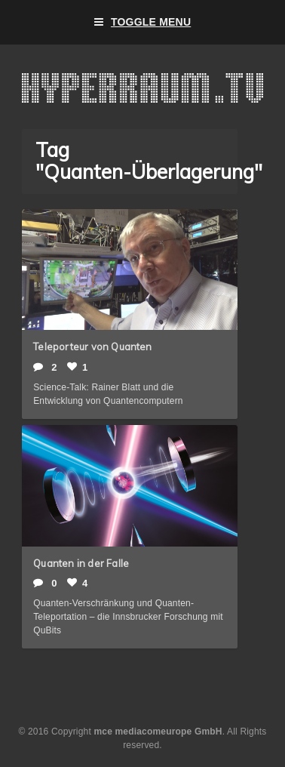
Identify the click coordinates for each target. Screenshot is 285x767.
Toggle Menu (143, 22)
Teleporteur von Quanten (92, 346)
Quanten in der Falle (81, 563)
